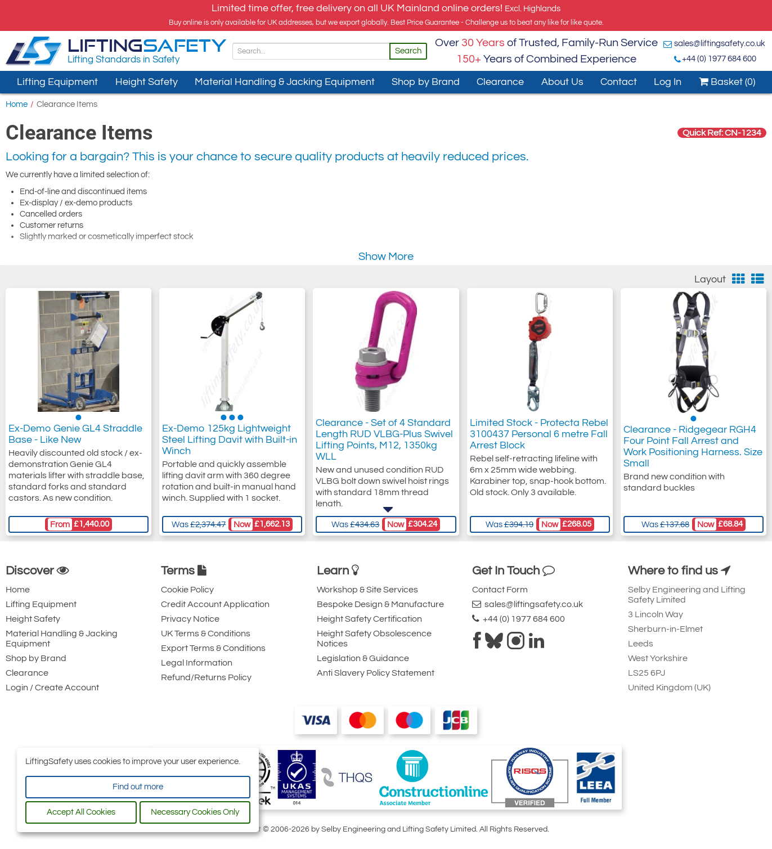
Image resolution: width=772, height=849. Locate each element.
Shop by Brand (426, 82)
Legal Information (196, 662)
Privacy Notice (190, 618)
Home (17, 104)
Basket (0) (727, 82)
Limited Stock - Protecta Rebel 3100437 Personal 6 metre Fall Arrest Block (539, 436)
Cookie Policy (187, 589)
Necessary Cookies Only (195, 812)
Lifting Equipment (57, 82)
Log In (667, 82)
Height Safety (146, 82)
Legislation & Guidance (363, 658)
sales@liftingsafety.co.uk (719, 43)
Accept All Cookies (81, 812)
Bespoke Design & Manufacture (380, 604)
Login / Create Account (52, 687)
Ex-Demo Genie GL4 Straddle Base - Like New (75, 437)
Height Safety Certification (369, 618)
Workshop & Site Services (367, 589)
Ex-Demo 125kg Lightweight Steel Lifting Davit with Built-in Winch (229, 442)
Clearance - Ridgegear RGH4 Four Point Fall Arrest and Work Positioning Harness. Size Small (692, 448)
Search (408, 51)
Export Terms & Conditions (213, 648)
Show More (386, 256)
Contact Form (500, 589)
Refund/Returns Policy (206, 677)
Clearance (500, 82)
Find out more (138, 787)
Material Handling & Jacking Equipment (285, 82)
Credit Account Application (215, 604)
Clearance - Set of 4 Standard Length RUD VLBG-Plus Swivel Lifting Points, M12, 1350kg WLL (384, 442)
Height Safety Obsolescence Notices (374, 638)
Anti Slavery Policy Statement (375, 672)
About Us (562, 82)
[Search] (311, 51)
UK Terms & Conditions (205, 633)
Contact (618, 82)
